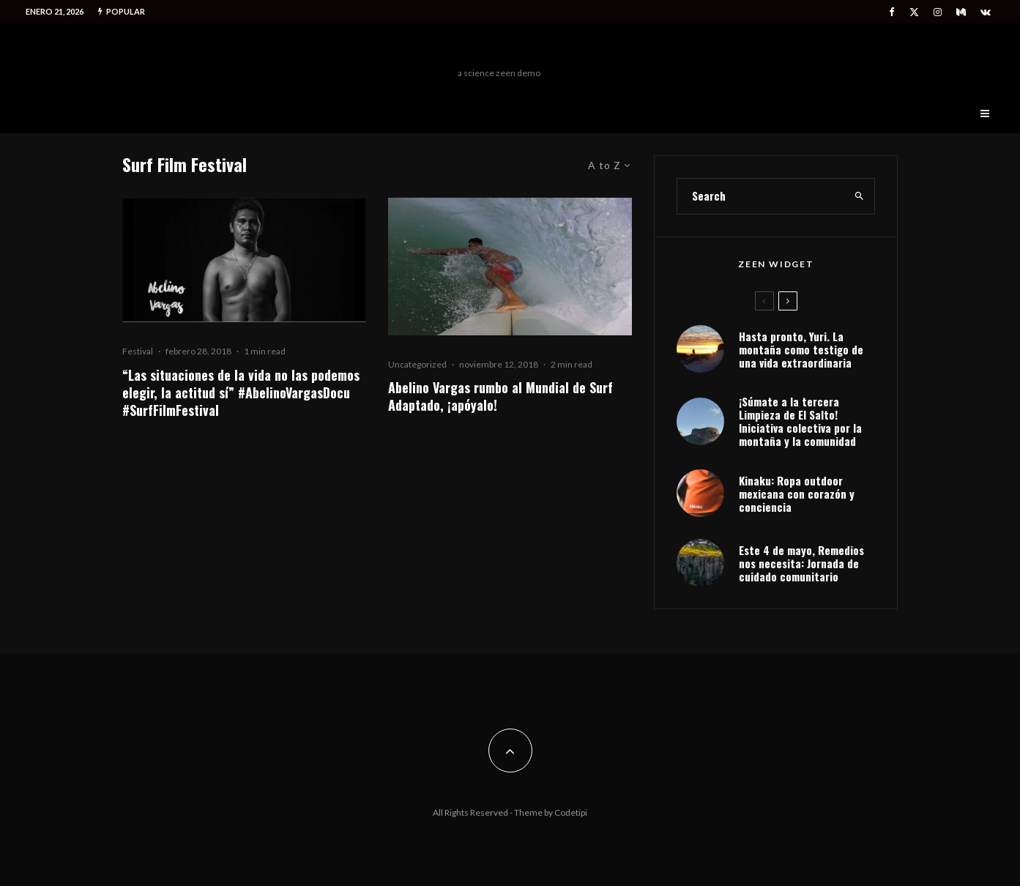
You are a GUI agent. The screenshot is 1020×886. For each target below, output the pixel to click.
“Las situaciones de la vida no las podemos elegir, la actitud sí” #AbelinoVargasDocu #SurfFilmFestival (241, 392)
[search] (859, 196)
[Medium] (961, 12)
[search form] (760, 196)
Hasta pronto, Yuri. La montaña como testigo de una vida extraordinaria (801, 349)
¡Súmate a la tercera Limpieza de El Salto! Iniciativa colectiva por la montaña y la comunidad (800, 421)
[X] (914, 12)
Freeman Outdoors (499, 49)
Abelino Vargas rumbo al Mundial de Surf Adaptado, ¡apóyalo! (500, 396)
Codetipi (570, 812)
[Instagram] (937, 12)
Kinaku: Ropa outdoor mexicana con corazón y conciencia (797, 493)
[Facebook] (892, 12)
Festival (137, 351)
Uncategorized (417, 364)
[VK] (985, 12)
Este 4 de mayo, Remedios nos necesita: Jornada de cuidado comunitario (801, 563)
